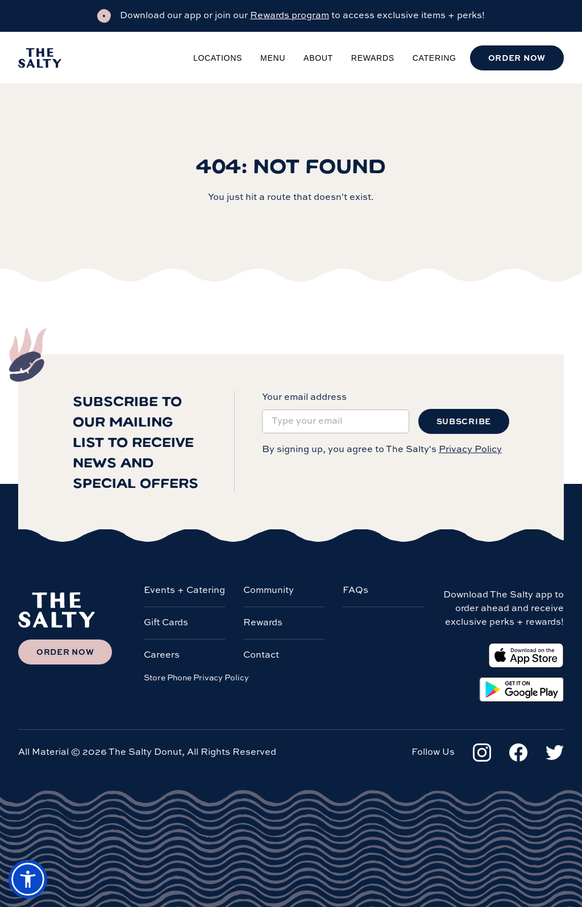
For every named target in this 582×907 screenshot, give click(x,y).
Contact (261, 655)
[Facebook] (518, 752)
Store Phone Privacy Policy (196, 678)
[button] (27, 879)
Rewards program (289, 15)
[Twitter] (555, 752)
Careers (162, 655)
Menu (272, 57)
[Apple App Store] (526, 655)
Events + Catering (184, 590)
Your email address (304, 397)
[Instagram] (482, 752)
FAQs (355, 590)
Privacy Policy (470, 449)
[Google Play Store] (521, 689)
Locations (217, 57)
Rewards (372, 57)
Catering (434, 57)
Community (268, 590)
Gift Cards (166, 623)
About (318, 57)
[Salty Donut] (39, 58)
